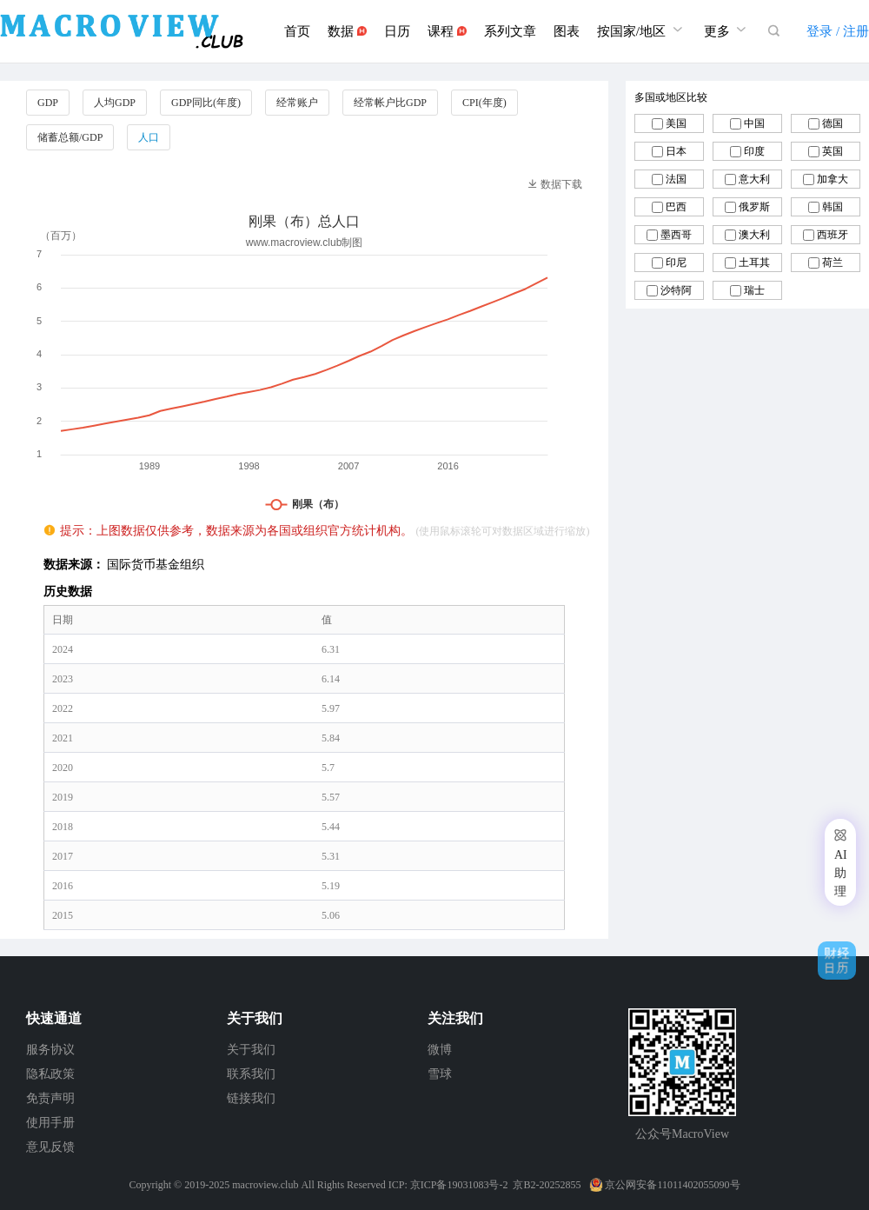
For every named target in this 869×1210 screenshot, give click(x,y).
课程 (447, 31)
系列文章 (510, 31)
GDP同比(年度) (206, 102)
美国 (676, 123)
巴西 (676, 207)
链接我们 (251, 1098)
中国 (754, 123)
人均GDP (115, 102)
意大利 (754, 179)
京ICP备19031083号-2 (459, 1185)
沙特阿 (676, 290)
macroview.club (265, 1185)
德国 (832, 123)
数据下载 (554, 184)
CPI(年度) (484, 102)
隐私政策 (50, 1073)
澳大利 (754, 235)
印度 (754, 151)
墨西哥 (676, 235)
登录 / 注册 (837, 31)
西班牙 (832, 235)
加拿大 (832, 179)
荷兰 (832, 262)
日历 (397, 31)
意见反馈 (50, 1146)
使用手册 (50, 1122)
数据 (347, 31)
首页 (297, 31)
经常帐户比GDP (390, 102)
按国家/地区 (642, 29)
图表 (567, 31)
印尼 (676, 262)
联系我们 (251, 1073)
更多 (727, 29)
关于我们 (251, 1049)
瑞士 (754, 290)
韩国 (832, 207)
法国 (676, 179)
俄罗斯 (754, 207)
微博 (440, 1049)
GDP (47, 102)
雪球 (440, 1073)
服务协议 (50, 1049)
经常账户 (297, 102)
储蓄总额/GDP (70, 137)
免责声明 (50, 1098)
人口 (148, 137)
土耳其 (754, 262)
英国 (832, 151)
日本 (676, 151)
